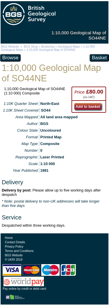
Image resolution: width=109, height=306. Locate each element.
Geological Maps (69, 46)
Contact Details (15, 242)
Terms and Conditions (19, 251)
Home (9, 237)
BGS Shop (31, 46)
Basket (99, 57)
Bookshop (48, 46)
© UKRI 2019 (13, 259)
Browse (10, 57)
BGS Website (10, 46)
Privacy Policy (14, 246)
